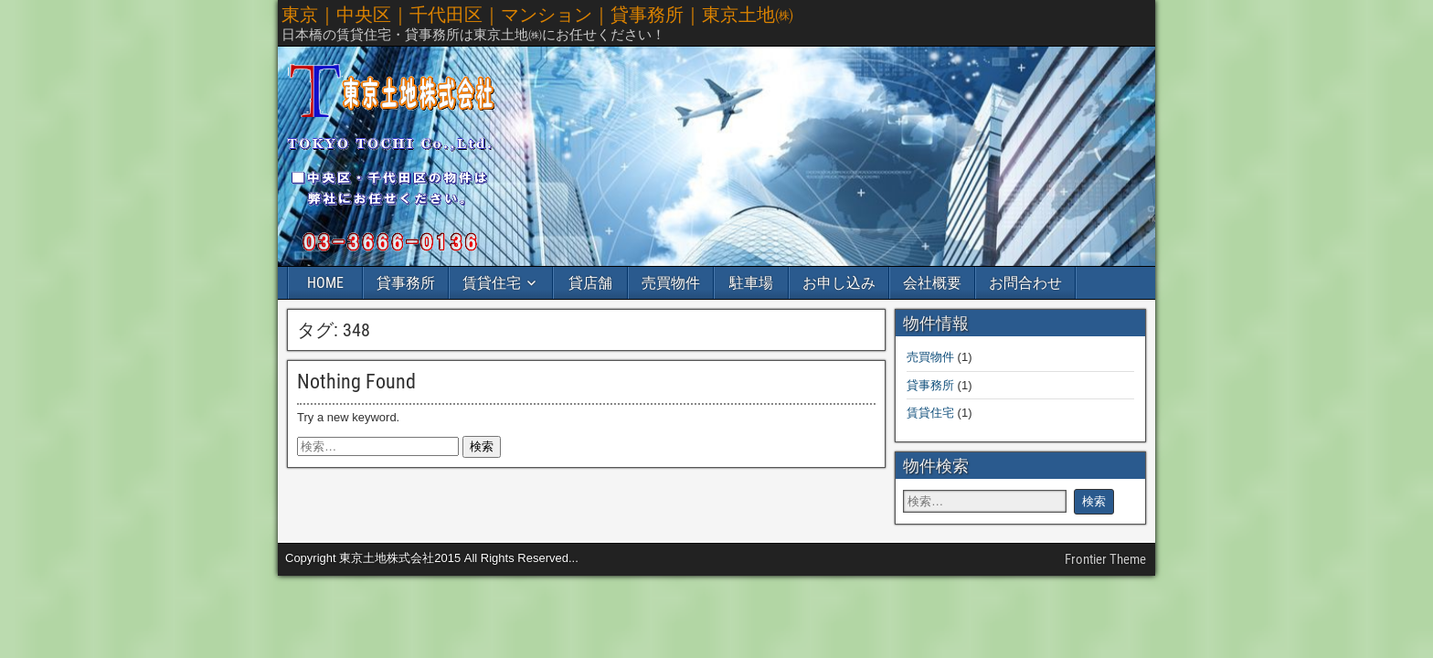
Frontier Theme (1105, 559)
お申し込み (839, 283)
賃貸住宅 (491, 283)
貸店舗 (590, 283)
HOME (325, 283)
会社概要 (932, 283)
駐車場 (751, 283)
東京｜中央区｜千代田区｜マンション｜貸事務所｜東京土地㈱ (537, 15)
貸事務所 (406, 283)
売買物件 (671, 283)
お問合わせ (1025, 283)
